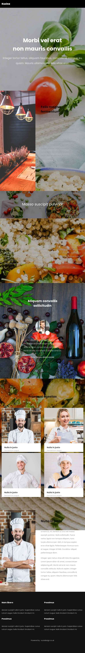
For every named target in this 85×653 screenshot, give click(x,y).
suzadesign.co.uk (47, 640)
